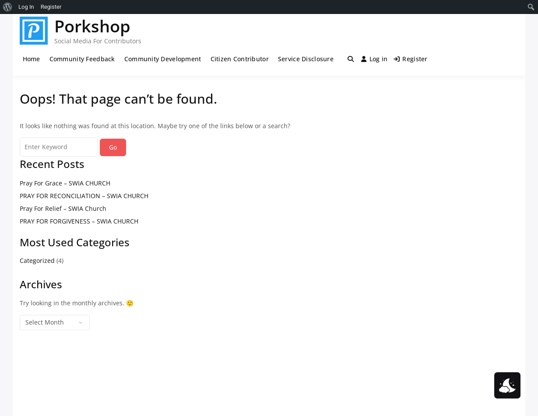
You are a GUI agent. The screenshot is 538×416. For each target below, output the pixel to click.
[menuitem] (7, 7)
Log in (374, 59)
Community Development (162, 59)
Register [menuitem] (51, 6)
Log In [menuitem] (26, 6)
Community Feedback (82, 59)
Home (31, 59)
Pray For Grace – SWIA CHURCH (65, 183)
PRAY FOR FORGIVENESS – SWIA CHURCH (79, 221)
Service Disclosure (306, 59)
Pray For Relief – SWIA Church (63, 208)
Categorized (37, 260)
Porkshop (92, 25)
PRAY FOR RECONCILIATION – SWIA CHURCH (84, 196)
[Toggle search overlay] (351, 59)
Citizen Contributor (240, 59)
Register (411, 59)
